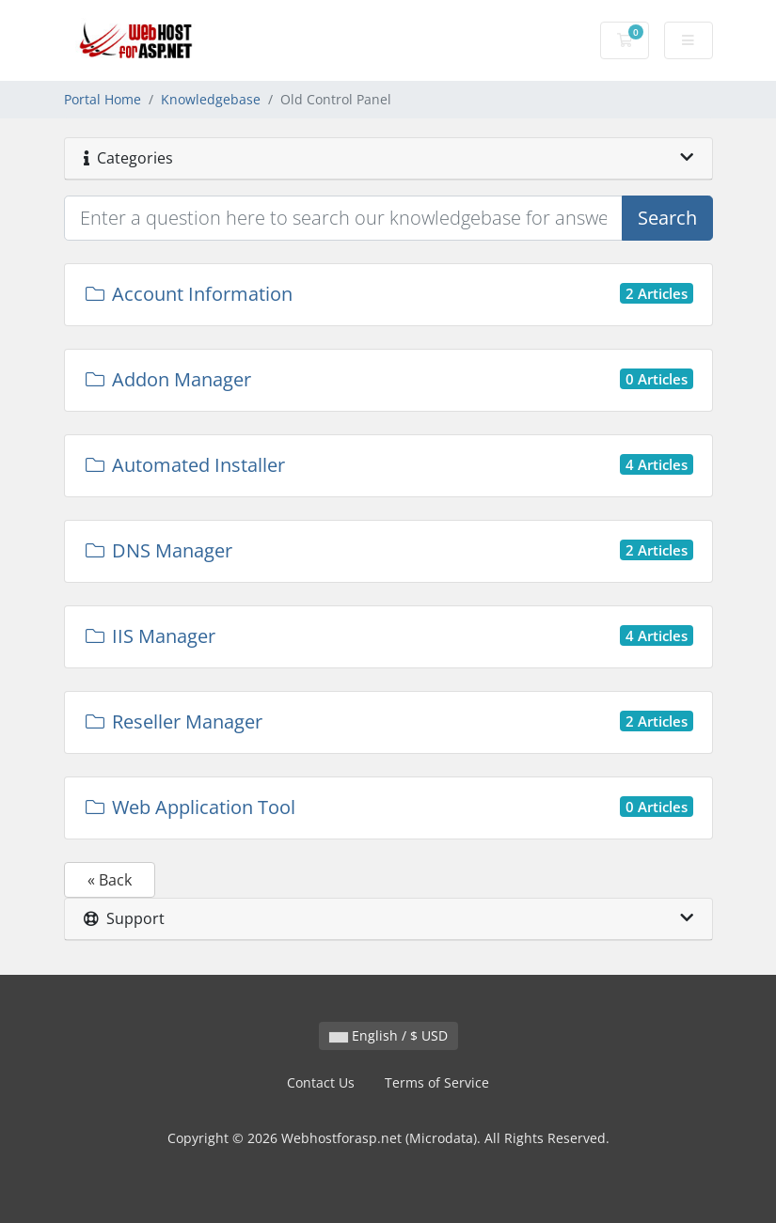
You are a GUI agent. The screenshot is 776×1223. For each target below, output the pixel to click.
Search (667, 217)
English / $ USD (388, 1035)
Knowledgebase (211, 99)
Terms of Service (437, 1082)
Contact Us (321, 1082)
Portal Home (102, 99)
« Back (109, 880)
